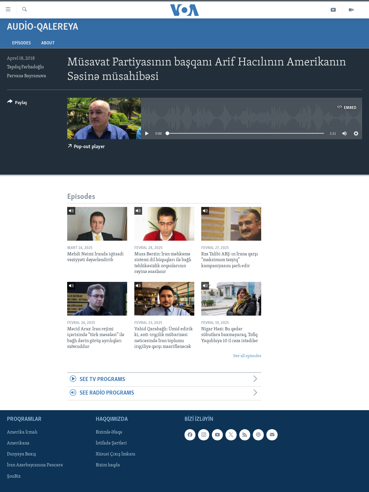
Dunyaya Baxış (21, 454)
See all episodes (247, 356)
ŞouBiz (13, 476)
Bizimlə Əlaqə (109, 432)
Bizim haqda (108, 465)
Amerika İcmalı (22, 432)
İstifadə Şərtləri (111, 443)
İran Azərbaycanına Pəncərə (35, 465)
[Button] (17, 104)
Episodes (21, 43)
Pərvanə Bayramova (26, 76)
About (47, 43)
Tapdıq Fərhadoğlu (25, 67)
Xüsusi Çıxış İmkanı (115, 454)
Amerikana (18, 443)
